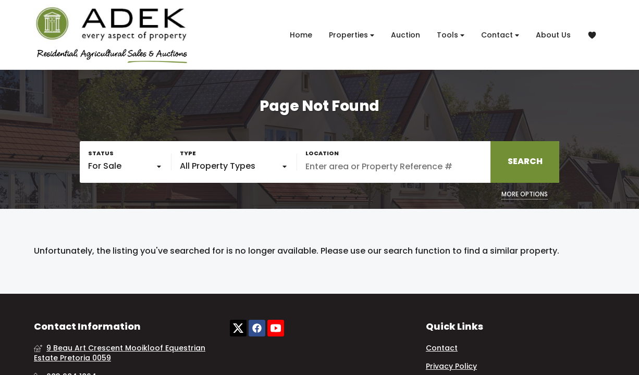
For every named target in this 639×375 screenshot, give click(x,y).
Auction (405, 35)
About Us (553, 35)
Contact (500, 35)
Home (301, 35)
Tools (450, 35)
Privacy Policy (451, 366)
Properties (351, 35)
